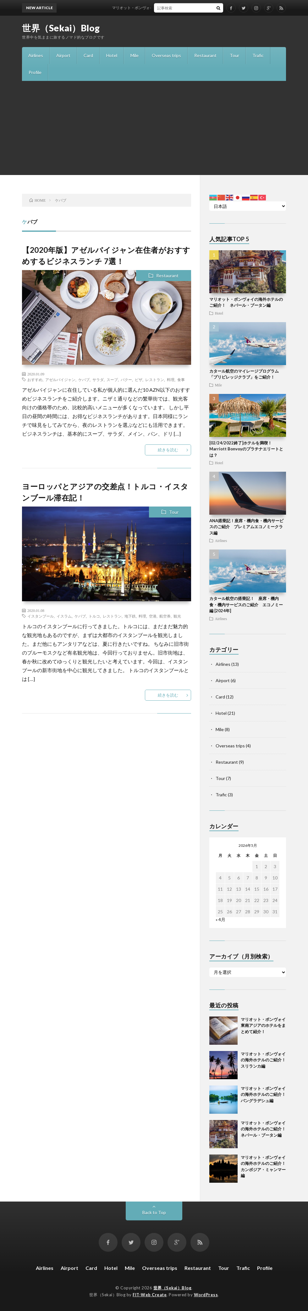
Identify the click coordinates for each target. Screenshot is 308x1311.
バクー (126, 379)
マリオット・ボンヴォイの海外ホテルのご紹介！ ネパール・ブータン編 (265, 1129)
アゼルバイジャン (60, 379)
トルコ (94, 616)
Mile (134, 55)
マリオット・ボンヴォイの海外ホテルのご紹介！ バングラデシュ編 (265, 1094)
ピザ (138, 379)
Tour (234, 55)
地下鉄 (130, 616)
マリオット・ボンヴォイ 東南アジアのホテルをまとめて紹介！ (170, 7)
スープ (112, 379)
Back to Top (154, 1212)
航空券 (165, 616)
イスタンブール (40, 616)
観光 (177, 616)
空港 (153, 616)
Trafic (258, 55)
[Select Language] (247, 206)
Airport (63, 55)
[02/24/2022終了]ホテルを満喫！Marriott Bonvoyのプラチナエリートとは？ (246, 449)
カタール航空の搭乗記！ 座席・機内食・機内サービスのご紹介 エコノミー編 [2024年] (246, 604)
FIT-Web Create (150, 1294)
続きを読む (168, 449)
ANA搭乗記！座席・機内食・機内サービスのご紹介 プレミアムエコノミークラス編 (246, 526)
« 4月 (220, 919)
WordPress (206, 1294)
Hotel (111, 55)
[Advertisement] (154, 128)
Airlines (35, 55)
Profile (35, 72)
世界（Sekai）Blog (61, 28)
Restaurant (205, 55)
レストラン (154, 379)
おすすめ (34, 379)
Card (88, 55)
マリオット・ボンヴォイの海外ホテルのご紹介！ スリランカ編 (265, 1060)
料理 (170, 379)
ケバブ (84, 379)
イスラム (64, 616)
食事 (181, 379)
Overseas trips (166, 55)
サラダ (98, 379)
